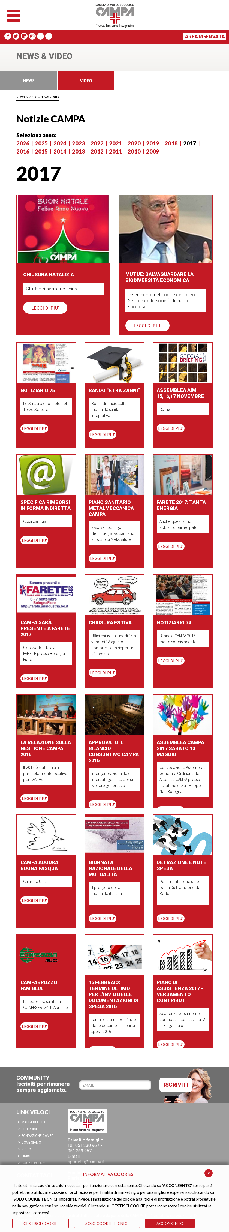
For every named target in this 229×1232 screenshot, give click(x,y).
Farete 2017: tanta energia (181, 505)
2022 (97, 143)
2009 (152, 151)
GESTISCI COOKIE (40, 1223)
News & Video (26, 97)
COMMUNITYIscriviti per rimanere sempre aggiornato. (43, 1084)
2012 (97, 151)
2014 (60, 151)
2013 (78, 151)
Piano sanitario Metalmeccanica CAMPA (111, 508)
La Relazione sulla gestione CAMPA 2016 (45, 748)
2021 (115, 143)
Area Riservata (205, 37)
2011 (115, 151)
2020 (134, 143)
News (45, 97)
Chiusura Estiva (110, 622)
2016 (22, 151)
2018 (171, 143)
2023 (78, 143)
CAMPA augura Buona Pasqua (39, 865)
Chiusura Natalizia (48, 274)
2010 (134, 151)
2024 (60, 143)
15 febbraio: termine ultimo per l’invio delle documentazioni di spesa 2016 (113, 994)
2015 (41, 151)
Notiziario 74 (174, 622)
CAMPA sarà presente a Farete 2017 (45, 628)
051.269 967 (80, 1150)
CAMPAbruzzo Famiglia (38, 985)
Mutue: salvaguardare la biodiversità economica (159, 277)
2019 (152, 143)
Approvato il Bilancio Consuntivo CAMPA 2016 (114, 751)
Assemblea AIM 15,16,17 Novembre (180, 393)
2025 (41, 143)
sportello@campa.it (86, 1161)
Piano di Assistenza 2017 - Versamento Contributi (180, 991)
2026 (22, 143)
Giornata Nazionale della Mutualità (110, 868)
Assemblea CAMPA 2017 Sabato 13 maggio (180, 748)
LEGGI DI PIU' (45, 308)
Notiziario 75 (37, 390)
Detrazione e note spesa (181, 865)
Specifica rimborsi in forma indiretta (45, 505)
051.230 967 (87, 1145)
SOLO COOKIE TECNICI (107, 1223)
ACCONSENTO (169, 1223)
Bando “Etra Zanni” (114, 390)
